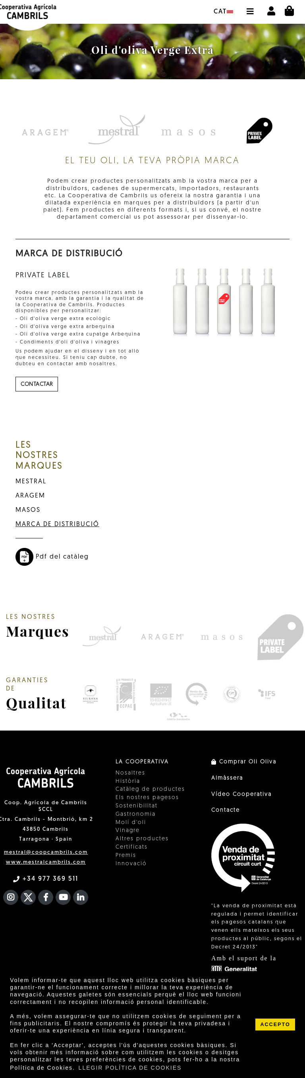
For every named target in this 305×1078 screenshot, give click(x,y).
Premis (126, 856)
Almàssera (227, 778)
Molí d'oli (131, 823)
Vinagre (128, 831)
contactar (37, 384)
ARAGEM (30, 496)
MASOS (28, 510)
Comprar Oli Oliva (243, 762)
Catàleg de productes (150, 789)
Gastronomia (136, 814)
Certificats (132, 847)
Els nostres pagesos (147, 798)
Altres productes (142, 839)
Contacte (225, 810)
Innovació (131, 864)
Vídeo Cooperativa (241, 795)
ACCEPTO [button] (275, 1024)
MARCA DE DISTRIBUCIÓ (57, 524)
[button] (249, 7)
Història (128, 781)
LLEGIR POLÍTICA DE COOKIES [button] (130, 1068)
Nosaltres (130, 773)
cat (223, 12)
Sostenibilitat (137, 806)
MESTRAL (30, 482)
